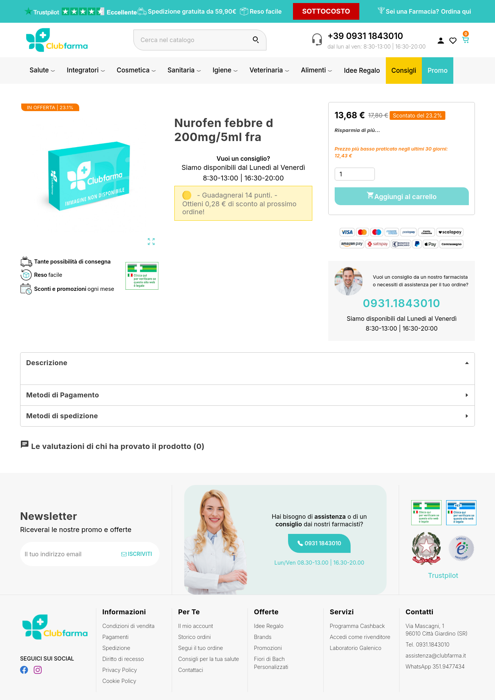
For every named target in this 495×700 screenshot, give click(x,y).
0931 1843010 (323, 541)
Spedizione (116, 646)
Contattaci (190, 668)
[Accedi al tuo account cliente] (440, 40)
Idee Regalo (269, 624)
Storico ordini (194, 635)
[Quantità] (355, 174)
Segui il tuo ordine (200, 646)
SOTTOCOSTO (326, 11)
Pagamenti (115, 635)
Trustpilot (443, 574)
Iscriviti (136, 552)
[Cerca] (199, 40)
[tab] (247, 361)
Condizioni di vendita (128, 624)
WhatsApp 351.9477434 (435, 665)
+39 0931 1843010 (365, 36)
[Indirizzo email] (65, 552)
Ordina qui (456, 11)
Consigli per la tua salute (208, 657)
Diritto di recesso (123, 657)
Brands (262, 635)
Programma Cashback (357, 624)
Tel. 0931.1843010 (428, 643)
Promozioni (268, 646)
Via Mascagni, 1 (437, 628)
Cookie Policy (119, 679)
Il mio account (195, 624)
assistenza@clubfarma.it (436, 654)
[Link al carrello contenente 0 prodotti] (466, 39)
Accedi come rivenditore (360, 635)
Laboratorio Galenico (355, 646)
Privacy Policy (119, 668)
